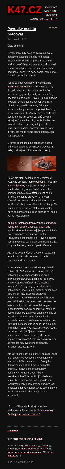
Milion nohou (30, 445)
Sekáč (10, 448)
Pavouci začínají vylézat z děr (33, 448)
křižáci (29, 226)
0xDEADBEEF (48, 19)
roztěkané (23, 223)
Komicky (12, 223)
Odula (45, 445)
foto (16, 439)
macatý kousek (15, 185)
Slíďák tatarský (45, 410)
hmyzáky (25, 86)
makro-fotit (13, 86)
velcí (22, 226)
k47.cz (24, 10)
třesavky (34, 223)
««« (51, 27)
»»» (55, 27)
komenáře (12, 430)
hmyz (30, 439)
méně (47, 226)
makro (23, 439)
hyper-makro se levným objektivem (24, 452)
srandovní (50, 223)
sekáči (11, 226)
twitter (47, 11)
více (41, 226)
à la (36, 282)
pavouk (38, 439)
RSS (55, 11)
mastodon (50, 7)
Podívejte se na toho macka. (23, 414)
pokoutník (40, 181)
